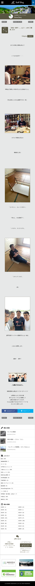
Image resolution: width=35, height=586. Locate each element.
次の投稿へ (31, 21)
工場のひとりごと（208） (7, 469)
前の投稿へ (4, 21)
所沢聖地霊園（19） (5, 477)
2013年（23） (21, 523)
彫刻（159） (4, 458)
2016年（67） (4, 520)
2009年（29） (21, 528)
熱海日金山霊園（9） (5, 475)
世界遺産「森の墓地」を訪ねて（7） (9, 494)
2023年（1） (21, 509)
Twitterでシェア (26, 410)
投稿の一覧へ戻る (18, 21)
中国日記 (30, 36)
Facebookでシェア (11, 410)
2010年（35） (4, 528)
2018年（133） (4, 518)
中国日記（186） (5, 496)
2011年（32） (21, 526)
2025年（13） (21, 507)
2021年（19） (21, 512)
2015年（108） (21, 520)
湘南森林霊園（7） (5, 461)
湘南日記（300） (5, 499)
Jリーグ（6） (4, 464)
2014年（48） (4, 523)
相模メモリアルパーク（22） (7, 483)
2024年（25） (4, 509)
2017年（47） (21, 518)
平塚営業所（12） (5, 480)
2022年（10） (4, 512)
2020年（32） (4, 515)
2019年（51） (21, 515)
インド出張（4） (4, 491)
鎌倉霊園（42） (4, 485)
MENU (2, 2)
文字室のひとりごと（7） (6, 466)
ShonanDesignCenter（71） (7, 488)
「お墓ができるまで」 (17, 385)
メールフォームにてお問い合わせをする (25, 545)
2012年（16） (4, 526)
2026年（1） (4, 507)
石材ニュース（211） (6, 472)
